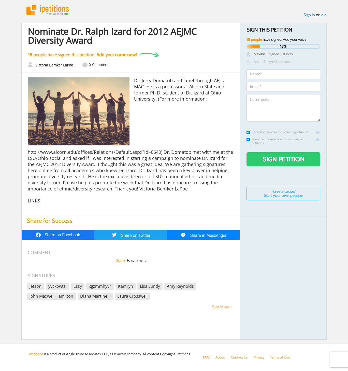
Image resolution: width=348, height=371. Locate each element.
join (324, 14)
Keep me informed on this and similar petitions (274, 141)
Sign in (309, 14)
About (220, 357)
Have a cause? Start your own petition (283, 193)
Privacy (259, 357)
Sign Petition (283, 159)
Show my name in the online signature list (277, 132)
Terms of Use (280, 357)
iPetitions (47, 10)
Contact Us (239, 357)
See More (220, 307)
